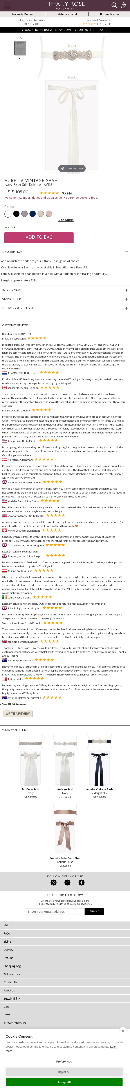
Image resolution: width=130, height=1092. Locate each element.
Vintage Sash (65, 789)
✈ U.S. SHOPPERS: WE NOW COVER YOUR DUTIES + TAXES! (65, 30)
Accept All (64, 1082)
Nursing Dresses (109, 14)
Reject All (64, 1072)
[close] (122, 1030)
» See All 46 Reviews (13, 704)
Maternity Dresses (22, 14)
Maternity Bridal (67, 14)
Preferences (64, 1061)
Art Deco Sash (30, 789)
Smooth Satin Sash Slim (65, 858)
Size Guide (66, 220)
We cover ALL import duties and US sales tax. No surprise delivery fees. (51, 198)
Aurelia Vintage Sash (99, 789)
